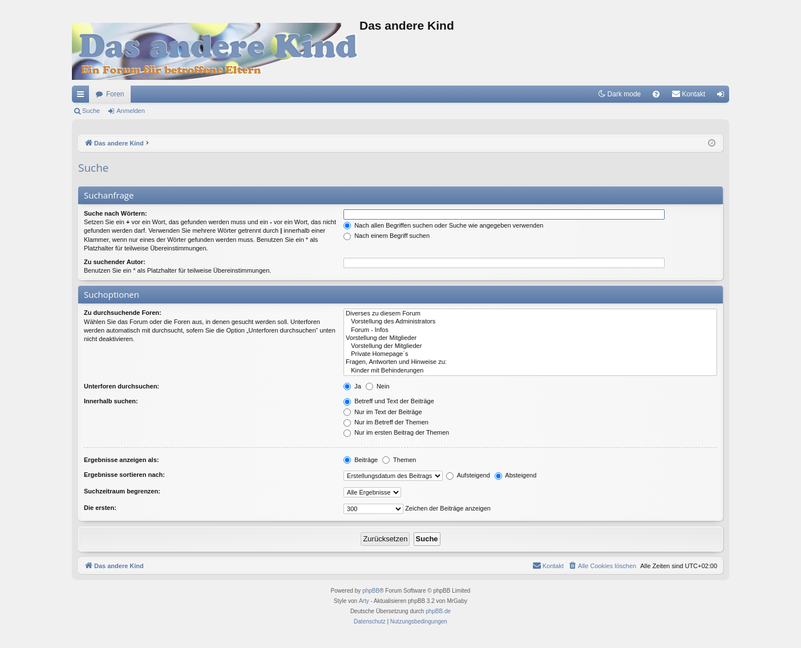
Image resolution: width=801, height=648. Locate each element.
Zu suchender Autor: (114, 261)
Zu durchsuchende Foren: (122, 312)
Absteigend (516, 475)
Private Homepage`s (530, 354)
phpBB (370, 591)
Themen (399, 459)
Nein (378, 386)
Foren (115, 94)
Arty (364, 601)
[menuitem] (656, 94)
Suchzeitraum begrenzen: (122, 491)
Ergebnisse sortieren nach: (124, 474)
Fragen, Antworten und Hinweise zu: (530, 362)
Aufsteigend (468, 475)
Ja (352, 386)
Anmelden (130, 110)
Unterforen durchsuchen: (121, 386)
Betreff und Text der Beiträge (388, 401)
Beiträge (360, 459)
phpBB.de (438, 611)
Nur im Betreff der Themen (385, 422)
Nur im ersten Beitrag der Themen (396, 432)
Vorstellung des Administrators (530, 322)
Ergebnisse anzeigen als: (121, 459)
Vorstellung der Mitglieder (530, 338)
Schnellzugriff (82, 96)
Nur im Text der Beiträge (382, 411)
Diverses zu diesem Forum (530, 314)
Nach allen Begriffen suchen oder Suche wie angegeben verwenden (443, 225)
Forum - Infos (530, 330)
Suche (91, 110)
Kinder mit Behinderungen (530, 371)
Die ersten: (100, 507)
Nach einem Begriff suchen (386, 235)
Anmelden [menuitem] (723, 96)
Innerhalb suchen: (111, 401)
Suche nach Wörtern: (115, 213)
